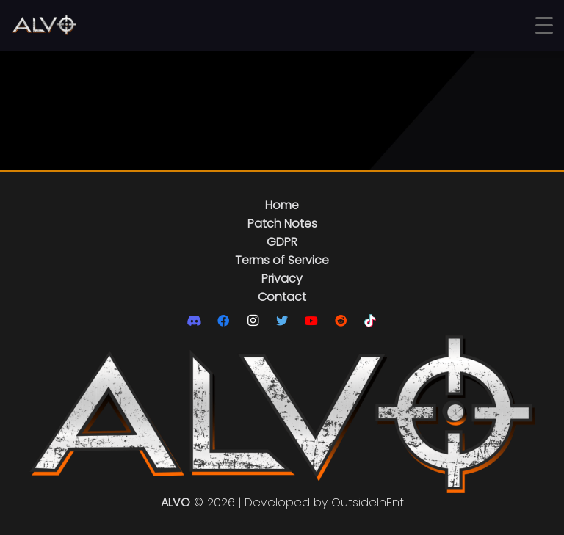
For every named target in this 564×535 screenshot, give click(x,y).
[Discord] (194, 320)
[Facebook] (223, 320)
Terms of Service (282, 260)
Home (282, 205)
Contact (282, 296)
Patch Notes (282, 223)
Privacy (282, 278)
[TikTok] (370, 320)
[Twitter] (282, 320)
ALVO (175, 502)
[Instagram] (252, 320)
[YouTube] (311, 320)
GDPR (282, 241)
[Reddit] (340, 320)
